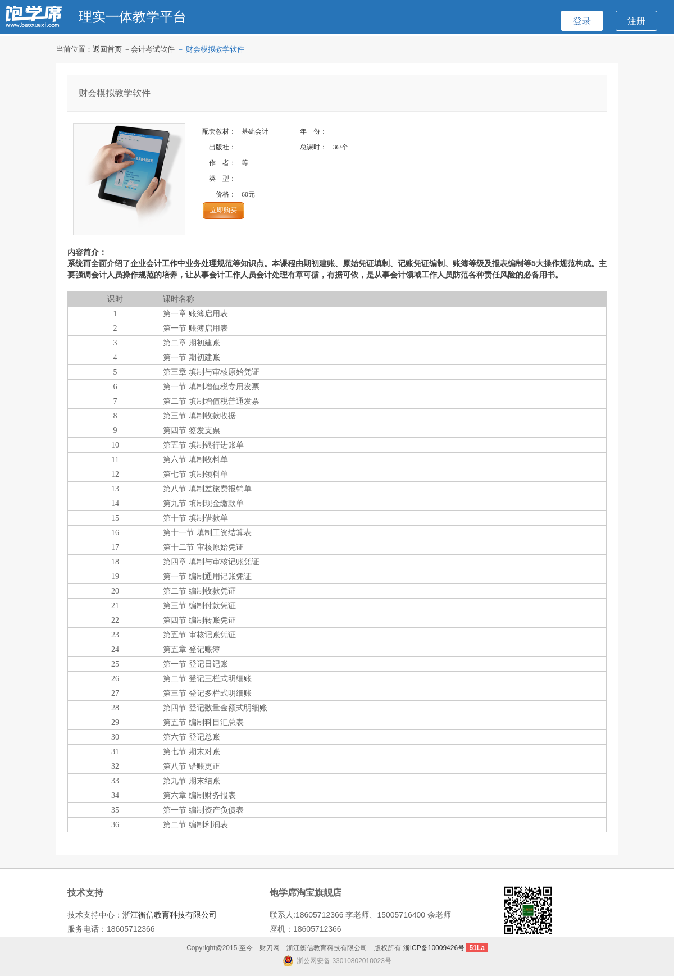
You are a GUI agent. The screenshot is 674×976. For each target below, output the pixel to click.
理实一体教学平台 (132, 16)
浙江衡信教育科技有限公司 (169, 914)
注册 (636, 21)
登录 (582, 21)
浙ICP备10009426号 (433, 948)
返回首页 (107, 49)
